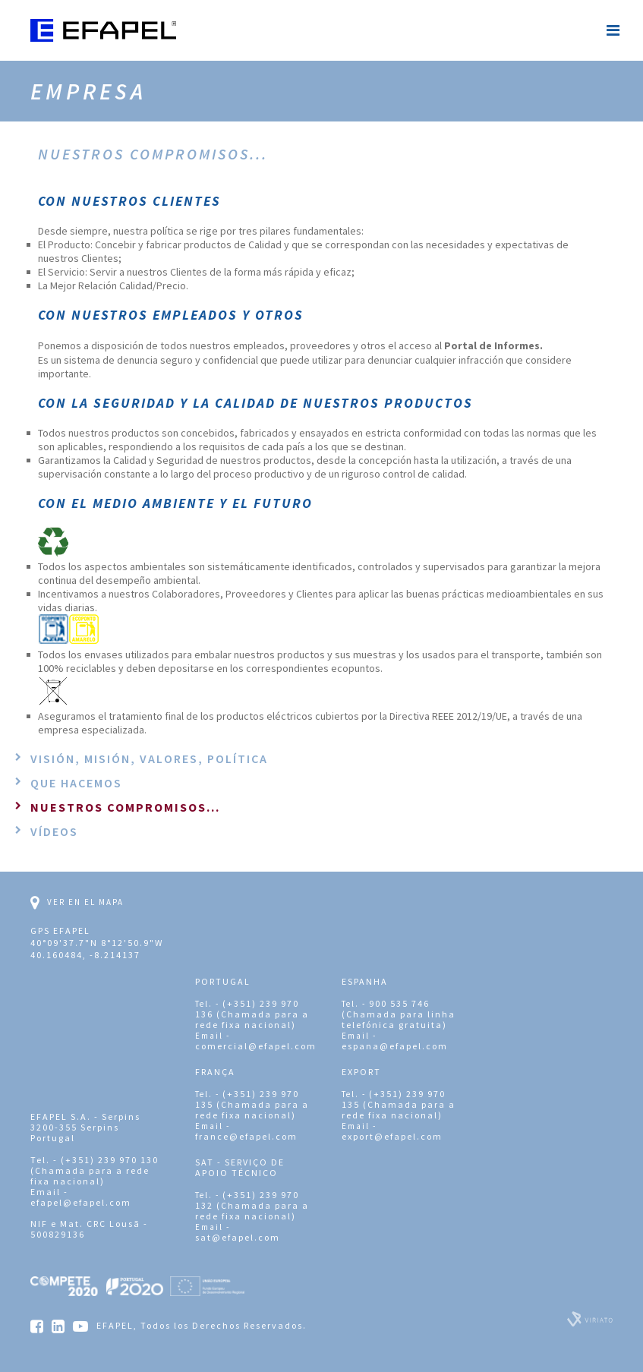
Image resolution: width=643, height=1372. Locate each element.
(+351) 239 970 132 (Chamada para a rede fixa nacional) (252, 1205)
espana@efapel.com (395, 1046)
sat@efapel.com (237, 1237)
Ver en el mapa (77, 902)
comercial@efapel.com (256, 1046)
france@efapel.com (246, 1136)
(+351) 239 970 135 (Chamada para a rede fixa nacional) (252, 1104)
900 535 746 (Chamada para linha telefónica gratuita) (398, 1014)
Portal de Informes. (493, 345)
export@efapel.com (392, 1136)
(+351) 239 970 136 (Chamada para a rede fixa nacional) (252, 1014)
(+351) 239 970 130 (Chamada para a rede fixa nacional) (94, 1170)
